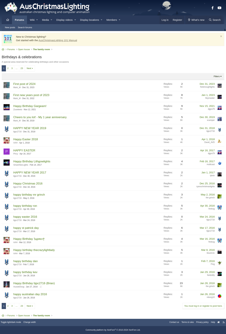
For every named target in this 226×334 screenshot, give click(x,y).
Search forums (25, 27)
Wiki (32, 19)
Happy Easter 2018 (28, 140)
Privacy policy (197, 322)
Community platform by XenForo (113, 330)
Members (111, 19)
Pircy (18, 154)
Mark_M (19, 88)
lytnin (209, 176)
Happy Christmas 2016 (30, 184)
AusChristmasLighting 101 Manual (60, 41)
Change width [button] (36, 322)
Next (31, 69)
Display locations (89, 19)
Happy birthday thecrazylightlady (36, 250)
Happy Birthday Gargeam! (32, 107)
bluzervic (208, 254)
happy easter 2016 (28, 217)
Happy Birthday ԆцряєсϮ (31, 239)
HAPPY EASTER (27, 151)
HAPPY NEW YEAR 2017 (32, 173)
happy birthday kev (28, 273)
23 (24, 69)
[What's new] (195, 20)
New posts (10, 27)
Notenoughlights (204, 88)
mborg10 (208, 298)
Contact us (166, 322)
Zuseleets (20, 110)
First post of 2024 (27, 84)
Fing (210, 265)
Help (208, 322)
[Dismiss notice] (218, 37)
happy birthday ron (28, 206)
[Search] (214, 20)
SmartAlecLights (23, 166)
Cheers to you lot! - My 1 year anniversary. (43, 118)
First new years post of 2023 (34, 96)
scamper (208, 121)
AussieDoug (21, 287)
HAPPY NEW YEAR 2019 (32, 129)
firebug (209, 209)
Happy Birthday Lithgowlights (34, 162)
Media (45, 19)
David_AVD (207, 143)
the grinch (207, 198)
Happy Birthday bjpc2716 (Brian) (36, 284)
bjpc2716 (20, 132)
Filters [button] (214, 77)
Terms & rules (181, 322)
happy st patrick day (28, 228)
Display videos (64, 19)
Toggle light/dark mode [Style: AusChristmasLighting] (16, 322)
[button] (37, 20)
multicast (208, 165)
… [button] (19, 69)
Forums (19, 19)
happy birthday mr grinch (31, 195)
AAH (18, 143)
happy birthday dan (28, 262)
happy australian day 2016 (32, 295)
